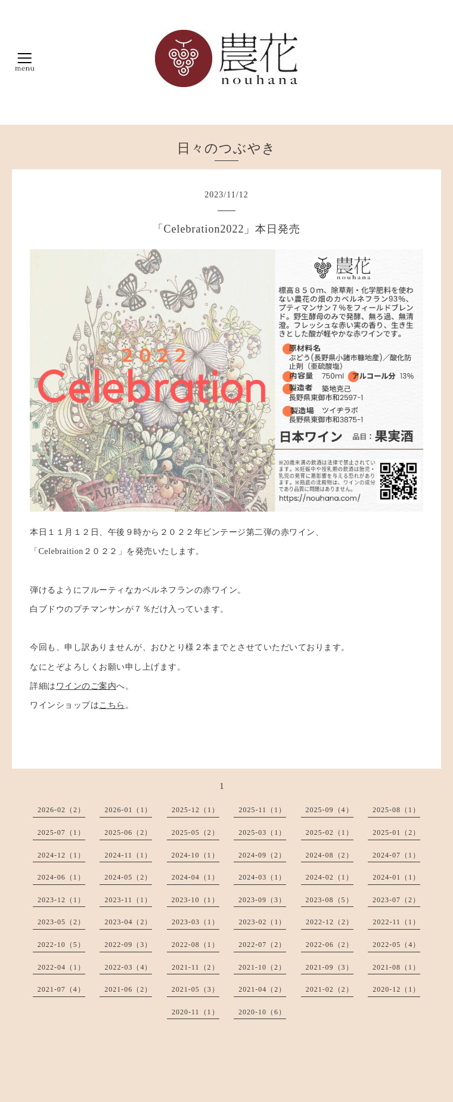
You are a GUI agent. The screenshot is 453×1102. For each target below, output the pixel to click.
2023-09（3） (262, 900)
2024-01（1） (396, 877)
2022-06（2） (329, 944)
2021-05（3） (195, 989)
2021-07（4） (61, 989)
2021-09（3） (329, 967)
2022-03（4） (128, 967)
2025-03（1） (262, 832)
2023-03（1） (195, 922)
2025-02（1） (329, 832)
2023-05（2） (61, 922)
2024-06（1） (61, 877)
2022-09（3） (128, 944)
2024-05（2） (128, 877)
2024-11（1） (128, 855)
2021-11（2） (195, 967)
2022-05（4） (396, 944)
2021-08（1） (396, 967)
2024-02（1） (329, 877)
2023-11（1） (128, 900)
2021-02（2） (329, 989)
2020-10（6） (262, 1012)
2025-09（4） (329, 810)
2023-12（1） (61, 900)
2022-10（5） (61, 944)
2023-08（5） (329, 900)
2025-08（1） (396, 810)
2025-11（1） (262, 810)
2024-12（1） (61, 855)
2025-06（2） (128, 832)
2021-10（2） (262, 967)
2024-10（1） (195, 855)
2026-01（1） (128, 810)
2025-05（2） (195, 832)
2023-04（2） (128, 922)
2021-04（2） (262, 989)
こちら (112, 705)
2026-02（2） (61, 810)
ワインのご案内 (86, 686)
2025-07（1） (61, 832)
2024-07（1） (396, 855)
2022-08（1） (195, 944)
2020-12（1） (396, 989)
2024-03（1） (262, 877)
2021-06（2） (128, 989)
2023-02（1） (262, 922)
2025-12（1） (195, 810)
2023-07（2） (396, 900)
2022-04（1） (61, 967)
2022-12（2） (329, 922)
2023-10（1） (195, 900)
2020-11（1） (195, 1012)
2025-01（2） (396, 832)
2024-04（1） (195, 877)
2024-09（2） (262, 855)
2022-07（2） (262, 944)
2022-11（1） (396, 922)
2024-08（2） (329, 855)
